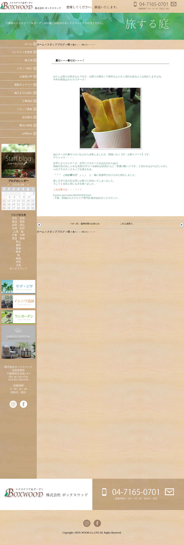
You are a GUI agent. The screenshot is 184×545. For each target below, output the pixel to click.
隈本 (18, 251)
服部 (18, 245)
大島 (18, 265)
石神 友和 (18, 228)
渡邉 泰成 (18, 238)
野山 (18, 241)
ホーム (40, 44)
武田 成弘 (18, 225)
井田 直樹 (18, 218)
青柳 (18, 248)
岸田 (18, 261)
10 (32, 197)
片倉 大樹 (18, 235)
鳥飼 (18, 258)
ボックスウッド (18, 268)
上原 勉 (18, 231)
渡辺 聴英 (18, 221)
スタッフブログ (56, 44)
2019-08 (18, 184)
